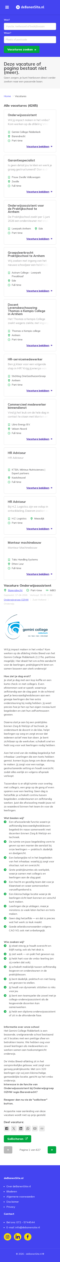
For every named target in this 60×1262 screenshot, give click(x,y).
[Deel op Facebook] (7, 1129)
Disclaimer (12, 1201)
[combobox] (30, 26)
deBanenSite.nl (34, 1253)
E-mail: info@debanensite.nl (23, 1227)
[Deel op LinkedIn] (21, 1129)
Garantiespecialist (21, 161)
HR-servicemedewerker (25, 359)
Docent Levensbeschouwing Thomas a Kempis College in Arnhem (26, 309)
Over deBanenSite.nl (18, 1186)
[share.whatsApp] (28, 1129)
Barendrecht (15, 590)
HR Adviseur (17, 453)
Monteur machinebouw (24, 543)
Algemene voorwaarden (20, 1196)
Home (7, 96)
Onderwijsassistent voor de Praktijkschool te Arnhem (26, 209)
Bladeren (11, 1191)
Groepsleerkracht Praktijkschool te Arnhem (26, 254)
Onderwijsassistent (22, 115)
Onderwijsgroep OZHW (16, 600)
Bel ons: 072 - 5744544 (20, 1222)
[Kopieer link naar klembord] (42, 1129)
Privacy (10, 1207)
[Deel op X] (14, 1129)
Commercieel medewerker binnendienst (27, 406)
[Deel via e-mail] (35, 1129)
